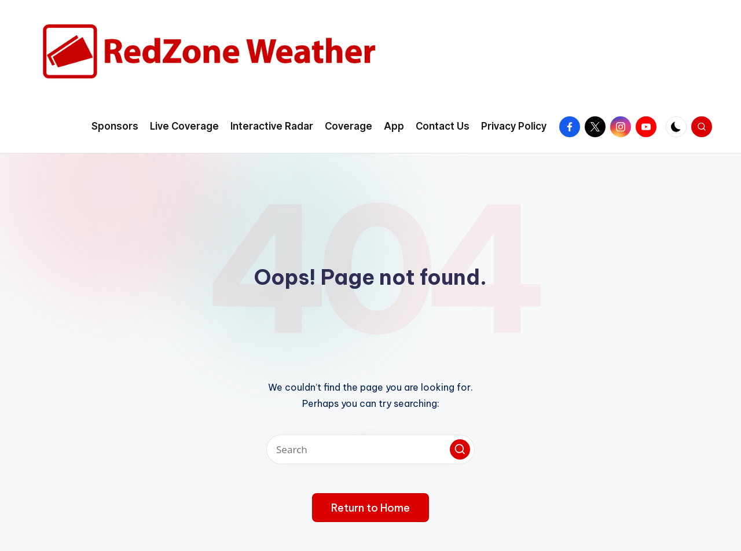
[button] (460, 449)
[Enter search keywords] (370, 449)
